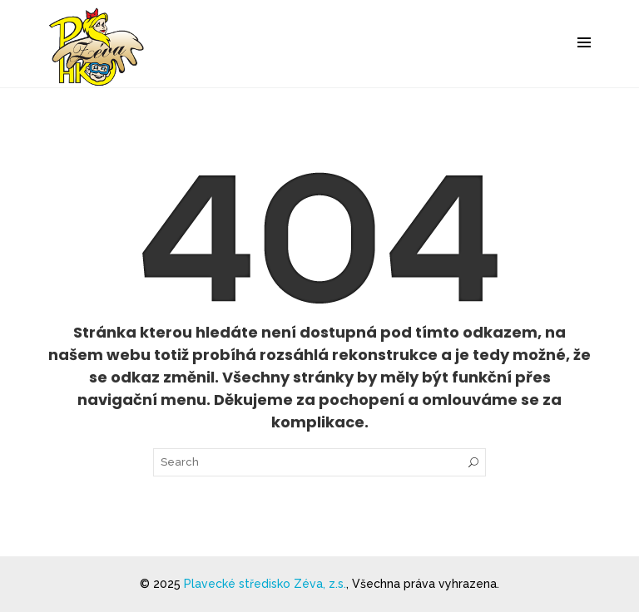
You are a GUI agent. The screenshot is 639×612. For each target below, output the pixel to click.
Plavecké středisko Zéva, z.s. (265, 583)
